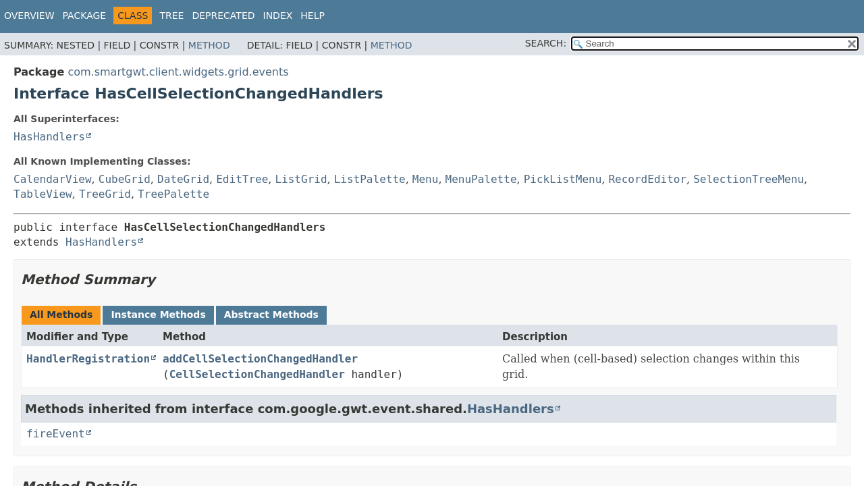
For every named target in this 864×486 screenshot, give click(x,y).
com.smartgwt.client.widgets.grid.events (178, 71)
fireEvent (55, 433)
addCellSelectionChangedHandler (260, 358)
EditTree (242, 179)
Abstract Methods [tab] (271, 314)
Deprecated (223, 15)
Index (278, 15)
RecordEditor (647, 179)
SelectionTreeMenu (748, 179)
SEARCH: (545, 43)
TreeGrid (105, 194)
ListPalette (370, 179)
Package (85, 15)
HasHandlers (49, 136)
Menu (425, 179)
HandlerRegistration (88, 358)
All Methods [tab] (61, 314)
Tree (171, 15)
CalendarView (53, 179)
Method (209, 45)
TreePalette (173, 194)
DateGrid (183, 179)
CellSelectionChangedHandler (257, 374)
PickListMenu (563, 179)
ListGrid (301, 179)
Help (312, 15)
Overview (29, 15)
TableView (43, 194)
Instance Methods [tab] (158, 314)
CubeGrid (125, 179)
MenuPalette (481, 179)
